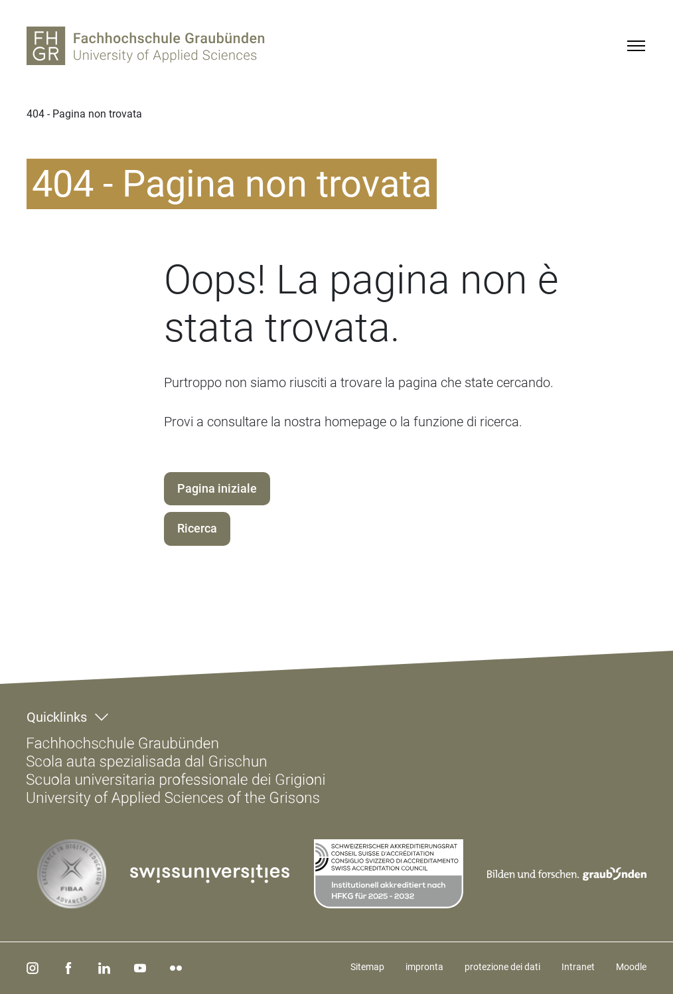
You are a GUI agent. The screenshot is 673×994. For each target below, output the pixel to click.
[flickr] (176, 968)
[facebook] (68, 968)
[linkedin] (104, 968)
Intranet (578, 966)
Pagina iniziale (217, 488)
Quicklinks (57, 717)
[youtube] (140, 968)
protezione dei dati (502, 966)
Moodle (631, 966)
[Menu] (635, 45)
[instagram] (32, 968)
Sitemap (367, 966)
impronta (424, 966)
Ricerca (197, 528)
